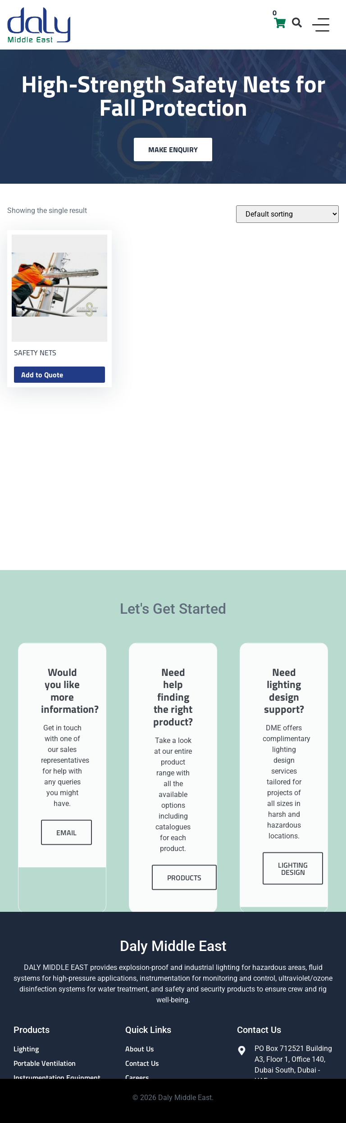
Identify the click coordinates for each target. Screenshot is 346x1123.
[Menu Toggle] (320, 25)
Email (66, 948)
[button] (297, 23)
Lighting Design (293, 985)
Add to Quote (42, 374)
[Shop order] (287, 214)
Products (184, 993)
